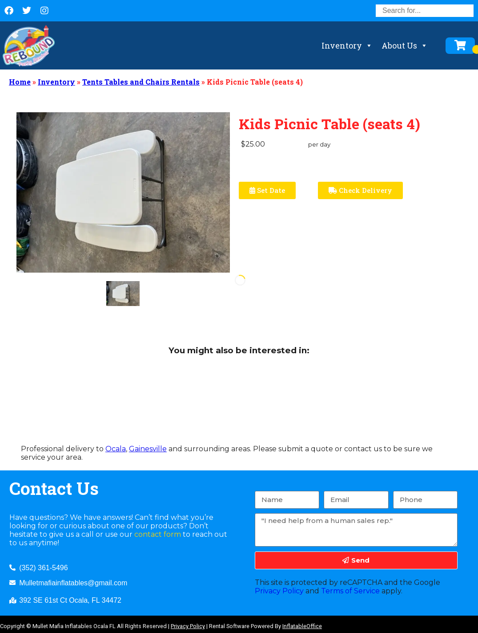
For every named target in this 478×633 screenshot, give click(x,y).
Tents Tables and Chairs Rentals (141, 81)
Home (20, 81)
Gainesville (148, 449)
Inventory (347, 45)
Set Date (267, 190)
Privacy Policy (279, 591)
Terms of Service (350, 591)
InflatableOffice (302, 626)
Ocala (115, 449)
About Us (405, 45)
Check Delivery (360, 190)
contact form (157, 534)
